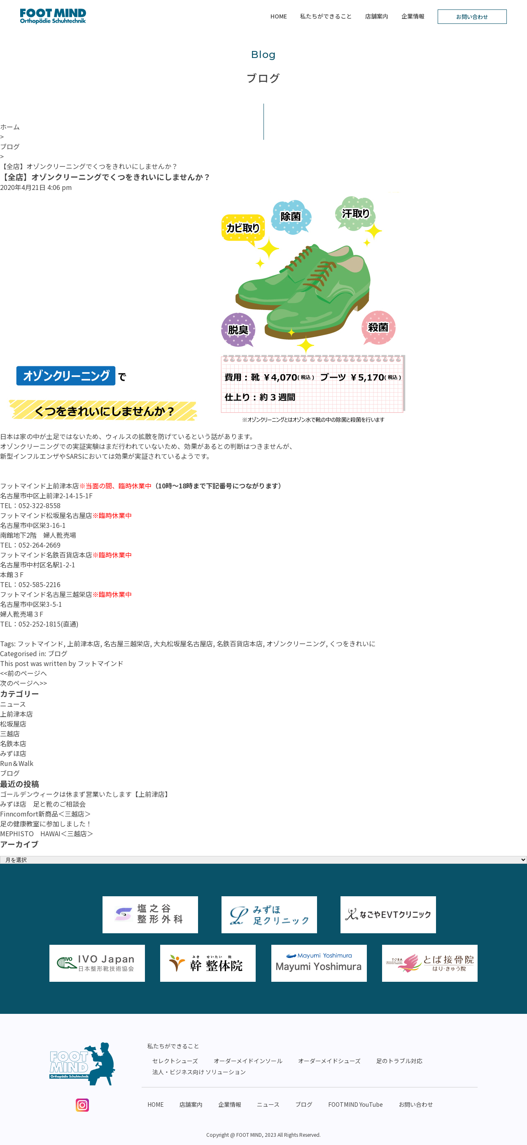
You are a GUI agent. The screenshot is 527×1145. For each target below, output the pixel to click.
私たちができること (326, 16)
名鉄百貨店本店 (240, 643)
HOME (278, 16)
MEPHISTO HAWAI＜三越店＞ (46, 833)
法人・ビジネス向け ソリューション (199, 1072)
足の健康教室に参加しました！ (46, 823)
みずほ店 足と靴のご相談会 (43, 804)
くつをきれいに (352, 643)
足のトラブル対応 (399, 1061)
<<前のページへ (23, 673)
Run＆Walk (16, 763)
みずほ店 (13, 753)
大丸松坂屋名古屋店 (183, 643)
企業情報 (412, 16)
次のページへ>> (23, 683)
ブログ (58, 653)
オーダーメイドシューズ (329, 1061)
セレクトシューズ (175, 1061)
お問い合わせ (472, 17)
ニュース (13, 704)
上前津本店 (83, 643)
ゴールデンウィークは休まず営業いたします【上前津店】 (85, 794)
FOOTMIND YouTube (355, 1104)
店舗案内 (376, 16)
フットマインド (40, 643)
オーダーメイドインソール (248, 1061)
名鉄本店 (13, 743)
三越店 (10, 733)
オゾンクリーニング (296, 643)
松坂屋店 (13, 724)
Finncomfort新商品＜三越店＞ (45, 814)
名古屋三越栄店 (127, 643)
